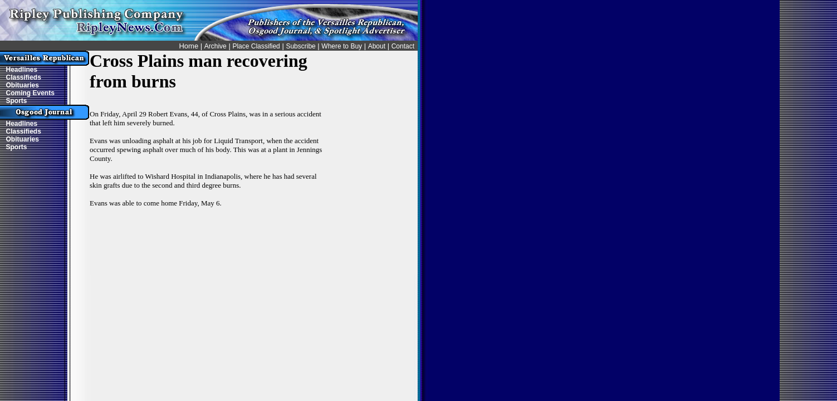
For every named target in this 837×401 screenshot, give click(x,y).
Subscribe (300, 46)
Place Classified (256, 46)
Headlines (22, 70)
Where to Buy (341, 46)
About (376, 46)
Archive (215, 46)
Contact (402, 46)
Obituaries (22, 85)
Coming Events (30, 93)
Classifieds (23, 77)
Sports (16, 101)
